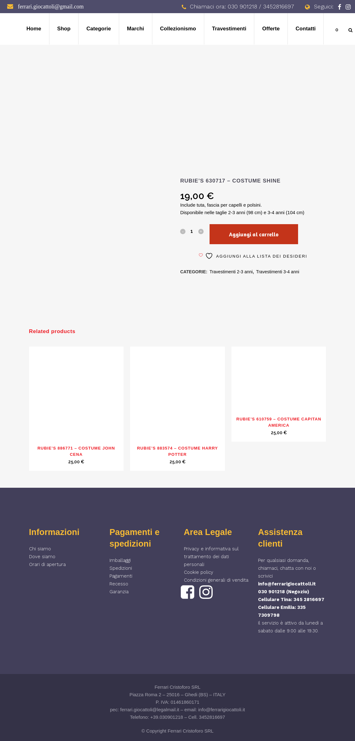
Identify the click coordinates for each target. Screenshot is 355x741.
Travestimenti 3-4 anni (277, 271)
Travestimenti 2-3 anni (231, 271)
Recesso (118, 584)
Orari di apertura (47, 564)
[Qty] (192, 231)
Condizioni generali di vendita (216, 580)
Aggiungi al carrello (253, 234)
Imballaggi (120, 560)
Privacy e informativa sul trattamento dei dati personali (211, 556)
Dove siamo (42, 556)
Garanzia (119, 591)
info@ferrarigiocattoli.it (287, 584)
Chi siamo (40, 549)
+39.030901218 (166, 717)
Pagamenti (120, 576)
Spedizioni (120, 568)
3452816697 (212, 717)
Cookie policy (198, 572)
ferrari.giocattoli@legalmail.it (149, 709)
